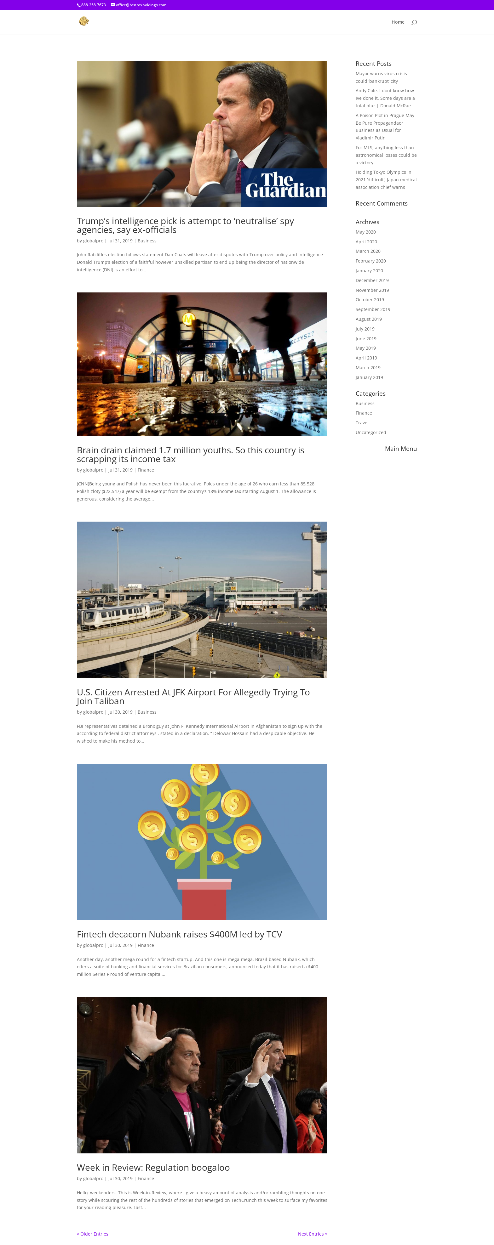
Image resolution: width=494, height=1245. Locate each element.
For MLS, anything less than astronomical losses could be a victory (386, 155)
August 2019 (369, 319)
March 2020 (368, 251)
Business (147, 241)
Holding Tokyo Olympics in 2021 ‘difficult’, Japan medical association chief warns (386, 179)
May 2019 (366, 348)
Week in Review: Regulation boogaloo (153, 1167)
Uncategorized (371, 432)
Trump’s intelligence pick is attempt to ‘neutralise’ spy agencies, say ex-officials (185, 225)
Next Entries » (312, 1234)
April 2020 (366, 242)
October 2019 (370, 300)
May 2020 (366, 232)
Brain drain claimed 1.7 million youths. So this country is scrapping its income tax (190, 454)
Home (398, 22)
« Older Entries (92, 1234)
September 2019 (373, 309)
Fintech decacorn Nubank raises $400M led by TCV (179, 934)
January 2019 (369, 377)
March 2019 (368, 368)
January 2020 (369, 271)
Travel (362, 423)
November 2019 (372, 290)
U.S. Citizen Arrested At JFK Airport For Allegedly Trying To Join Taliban (193, 696)
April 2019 (366, 358)
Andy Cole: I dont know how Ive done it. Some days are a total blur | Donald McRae (385, 98)
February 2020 (371, 261)
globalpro (93, 241)
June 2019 (366, 339)
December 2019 (372, 280)
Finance (146, 470)
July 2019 (365, 329)
